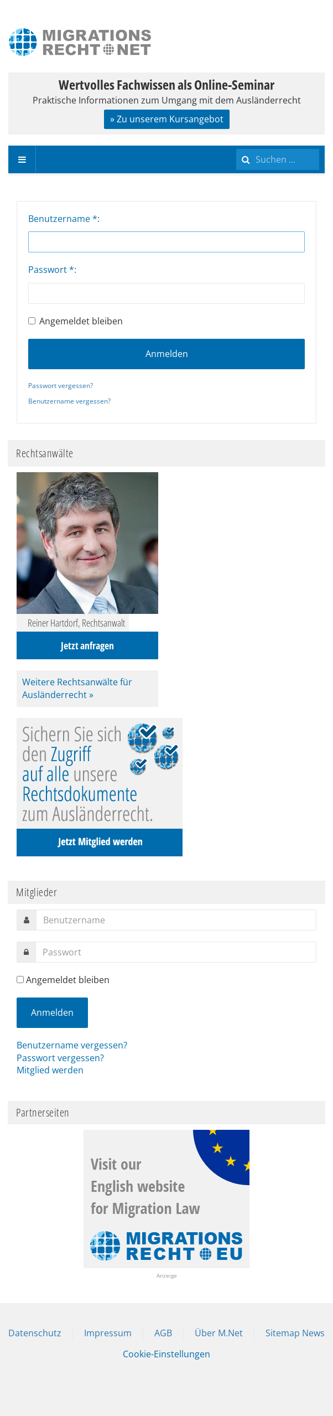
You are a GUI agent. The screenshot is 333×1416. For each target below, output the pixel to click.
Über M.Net (219, 1333)
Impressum (108, 1333)
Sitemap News (295, 1333)
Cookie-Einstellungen (166, 1354)
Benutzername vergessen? (69, 401)
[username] (176, 920)
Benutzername (62, 219)
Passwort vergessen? (60, 385)
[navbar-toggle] (22, 159)
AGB (163, 1333)
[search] (277, 159)
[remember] (20, 979)
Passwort (51, 269)
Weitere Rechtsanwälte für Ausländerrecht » (77, 688)
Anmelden (166, 354)
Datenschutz (34, 1333)
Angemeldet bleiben (75, 321)
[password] (175, 952)
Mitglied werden (50, 1070)
